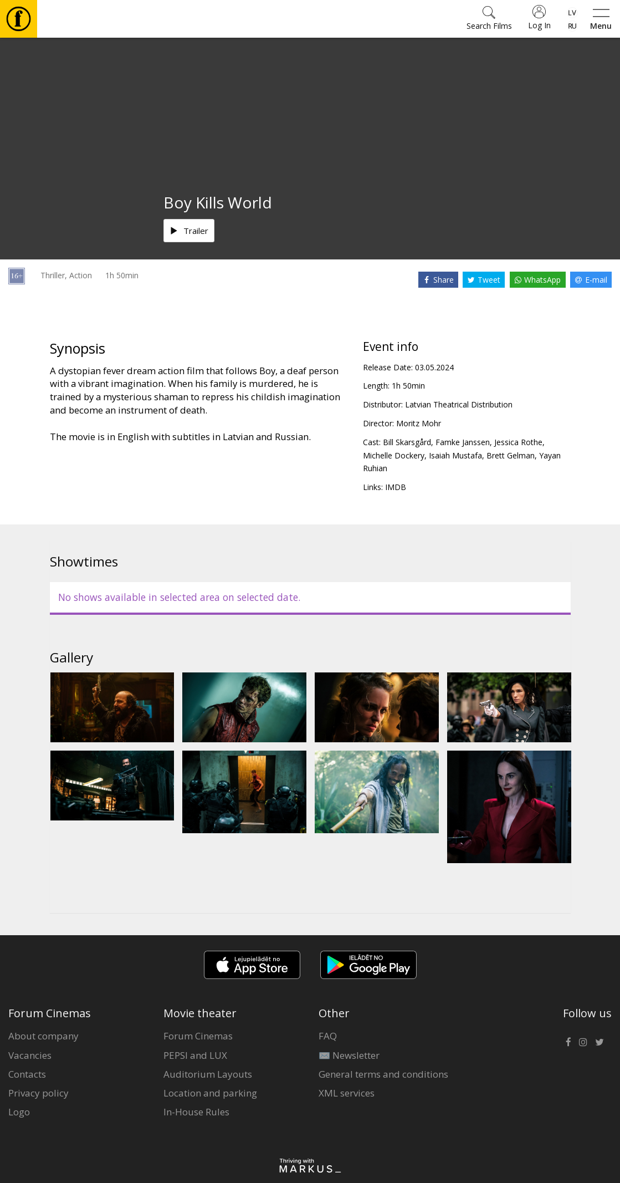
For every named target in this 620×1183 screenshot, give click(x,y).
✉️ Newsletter (349, 1055)
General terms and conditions (383, 1074)
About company (43, 1035)
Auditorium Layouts (207, 1074)
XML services (347, 1093)
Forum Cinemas (198, 1035)
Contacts (27, 1074)
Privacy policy (38, 1093)
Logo (19, 1111)
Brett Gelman (510, 455)
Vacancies (30, 1055)
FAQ (328, 1035)
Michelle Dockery (393, 455)
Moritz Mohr (418, 423)
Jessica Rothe (518, 442)
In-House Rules (196, 1111)
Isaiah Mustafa (455, 455)
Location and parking (210, 1093)
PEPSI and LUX (195, 1055)
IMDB (395, 487)
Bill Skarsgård (407, 442)
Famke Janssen (462, 442)
